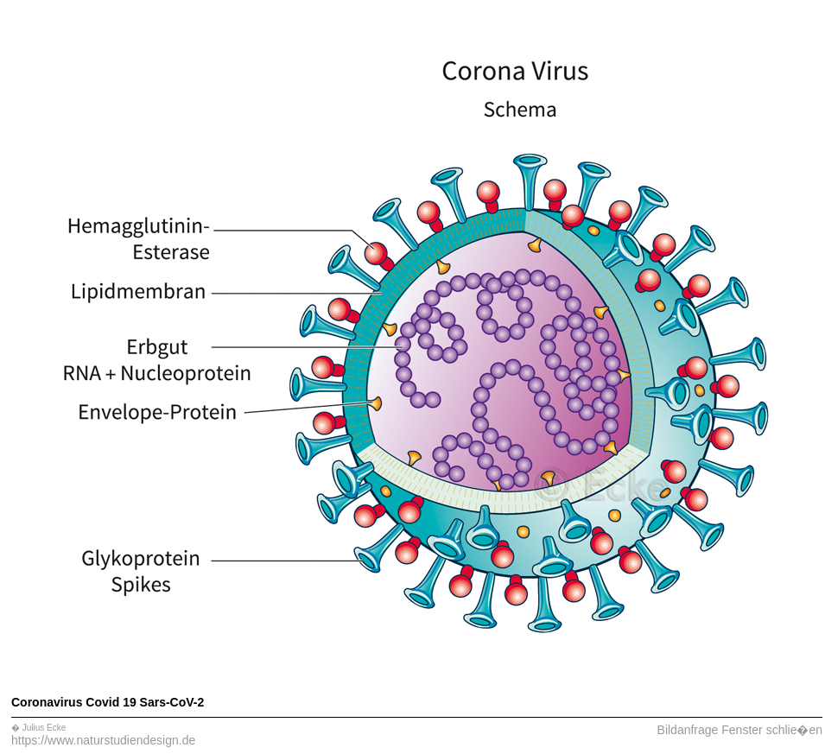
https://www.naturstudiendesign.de (103, 740)
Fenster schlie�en (771, 730)
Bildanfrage (688, 730)
